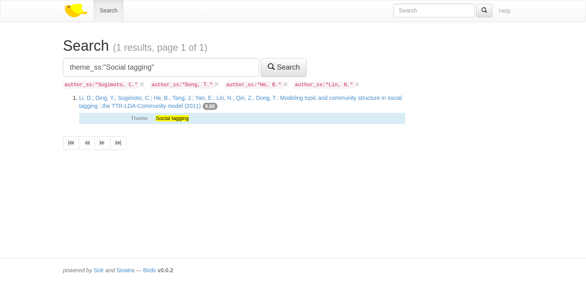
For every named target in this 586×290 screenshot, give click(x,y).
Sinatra (125, 270)
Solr (99, 270)
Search (108, 10)
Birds (149, 270)
